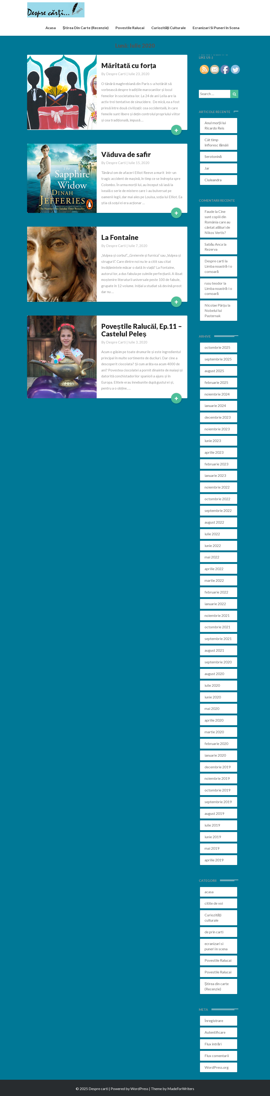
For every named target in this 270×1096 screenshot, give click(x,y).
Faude (209, 211)
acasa (50, 27)
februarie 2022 (216, 592)
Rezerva (211, 249)
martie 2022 (214, 580)
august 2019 (214, 813)
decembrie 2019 (218, 767)
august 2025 (214, 370)
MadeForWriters (180, 1088)
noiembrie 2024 (217, 394)
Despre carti (116, 74)
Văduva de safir (126, 154)
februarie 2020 (216, 743)
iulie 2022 (212, 534)
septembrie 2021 (218, 638)
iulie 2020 (212, 685)
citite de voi (214, 903)
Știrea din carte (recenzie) (86, 27)
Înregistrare (214, 1020)
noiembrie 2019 (217, 778)
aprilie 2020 (214, 720)
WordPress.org (217, 1067)
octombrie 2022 (217, 499)
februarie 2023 (216, 464)
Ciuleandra (213, 180)
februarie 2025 (216, 382)
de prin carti (214, 932)
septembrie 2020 (218, 662)
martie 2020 (214, 732)
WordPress (139, 1088)
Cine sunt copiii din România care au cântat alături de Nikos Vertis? (217, 221)
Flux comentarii (217, 1055)
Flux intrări (213, 1044)
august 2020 (214, 673)
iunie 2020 (213, 697)
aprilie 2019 (214, 860)
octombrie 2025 (217, 347)
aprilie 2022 (214, 568)
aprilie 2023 (214, 452)
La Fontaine (119, 237)
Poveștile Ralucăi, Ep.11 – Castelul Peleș (141, 330)
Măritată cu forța (128, 65)
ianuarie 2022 (215, 604)
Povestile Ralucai (129, 27)
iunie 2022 (213, 545)
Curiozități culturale (168, 27)
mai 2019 (212, 848)
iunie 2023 (213, 440)
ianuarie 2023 (215, 475)
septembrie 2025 (218, 359)
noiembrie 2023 (217, 429)
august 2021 (214, 650)
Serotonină (213, 156)
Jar (207, 168)
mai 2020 (212, 708)
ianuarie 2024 (215, 405)
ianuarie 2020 (215, 755)
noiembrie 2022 (217, 487)
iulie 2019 (212, 825)
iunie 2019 (213, 837)
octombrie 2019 (217, 790)
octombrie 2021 (217, 627)
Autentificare (215, 1032)
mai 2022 (212, 557)
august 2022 (214, 522)
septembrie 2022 (218, 510)
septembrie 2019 (218, 801)
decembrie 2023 (218, 417)
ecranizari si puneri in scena (216, 27)
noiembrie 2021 (217, 615)
